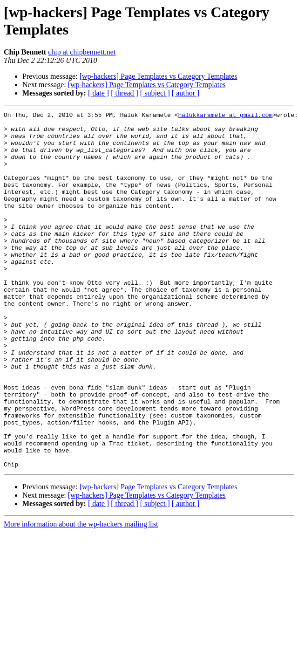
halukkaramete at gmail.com (225, 116)
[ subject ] (155, 93)
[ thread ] (124, 93)
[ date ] (98, 93)
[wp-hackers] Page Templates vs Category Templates (158, 76)
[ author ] (186, 93)
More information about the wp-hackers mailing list (81, 595)
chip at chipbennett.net (81, 52)
